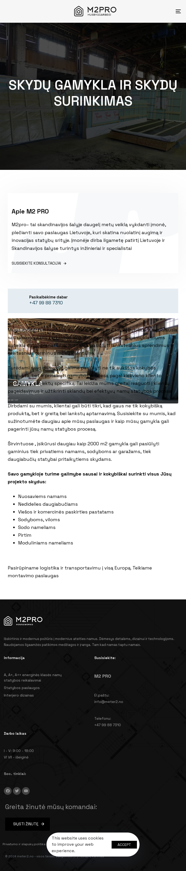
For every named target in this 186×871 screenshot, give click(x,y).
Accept (124, 844)
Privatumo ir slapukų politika (24, 844)
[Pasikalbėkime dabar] (44, 301)
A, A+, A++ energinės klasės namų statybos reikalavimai (33, 677)
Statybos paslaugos (22, 687)
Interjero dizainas (19, 695)
